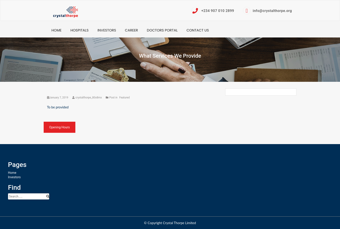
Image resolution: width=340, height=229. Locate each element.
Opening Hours (59, 127)
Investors (107, 30)
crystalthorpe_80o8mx (87, 97)
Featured (124, 97)
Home (56, 30)
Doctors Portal (162, 30)
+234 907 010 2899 (212, 10)
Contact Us (197, 30)
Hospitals (79, 30)
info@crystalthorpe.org (267, 10)
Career (131, 30)
